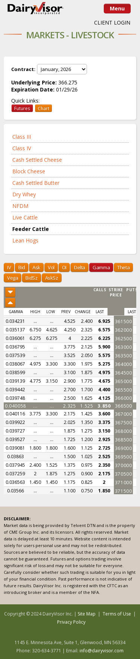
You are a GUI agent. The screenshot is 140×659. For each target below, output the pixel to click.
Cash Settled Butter (35, 182)
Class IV (21, 148)
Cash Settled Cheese (37, 159)
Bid (21, 267)
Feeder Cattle (30, 228)
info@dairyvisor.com (102, 650)
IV (9, 267)
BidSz (31, 277)
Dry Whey (24, 194)
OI (64, 267)
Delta (79, 267)
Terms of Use (117, 614)
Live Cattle (25, 217)
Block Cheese (28, 171)
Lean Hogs (25, 240)
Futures (22, 108)
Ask (36, 267)
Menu (117, 8)
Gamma (101, 267)
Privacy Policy (71, 622)
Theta (123, 267)
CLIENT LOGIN (112, 22)
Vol (51, 267)
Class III (21, 136)
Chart (43, 108)
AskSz (51, 277)
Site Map (87, 614)
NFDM (20, 205)
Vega (12, 277)
